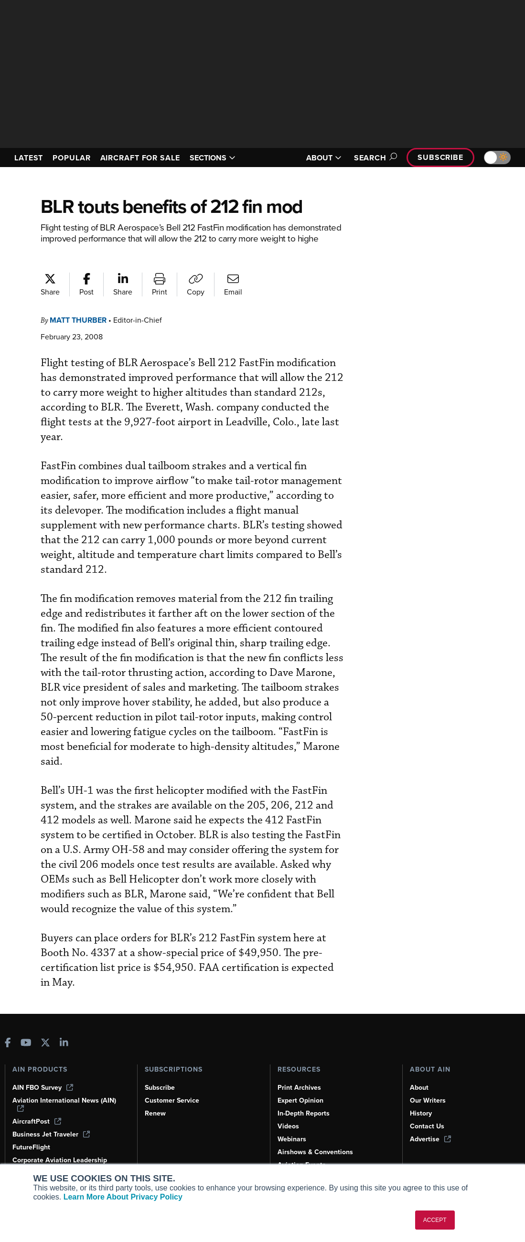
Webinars (292, 1139)
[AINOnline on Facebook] (8, 1044)
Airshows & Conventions (315, 1152)
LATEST (28, 157)
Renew (155, 1113)
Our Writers (428, 1100)
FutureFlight (31, 1147)
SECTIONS (213, 157)
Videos (288, 1126)
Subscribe (440, 157)
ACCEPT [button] (435, 1220)
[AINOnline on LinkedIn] (64, 1044)
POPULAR (71, 157)
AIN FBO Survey (42, 1088)
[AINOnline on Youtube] (26, 1044)
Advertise (430, 1139)
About (419, 1088)
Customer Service (172, 1100)
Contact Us (427, 1126)
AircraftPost (36, 1121)
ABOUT (324, 157)
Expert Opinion (300, 1100)
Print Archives (299, 1088)
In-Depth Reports (304, 1113)
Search (374, 158)
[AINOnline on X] (45, 1044)
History (421, 1113)
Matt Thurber (78, 320)
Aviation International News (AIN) (64, 1104)
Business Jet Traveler (51, 1134)
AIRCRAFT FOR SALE (140, 157)
